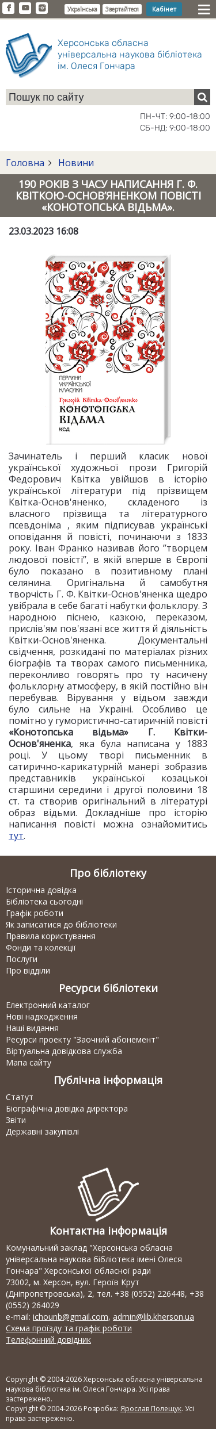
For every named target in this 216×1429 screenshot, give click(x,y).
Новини (75, 162)
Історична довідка (41, 889)
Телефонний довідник (48, 1339)
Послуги (21, 958)
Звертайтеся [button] (122, 9)
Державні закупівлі (42, 1131)
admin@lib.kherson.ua (153, 1316)
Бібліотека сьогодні (44, 901)
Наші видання (32, 1027)
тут (16, 835)
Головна (25, 162)
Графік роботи (34, 912)
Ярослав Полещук (150, 1408)
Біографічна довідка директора (67, 1108)
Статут (19, 1096)
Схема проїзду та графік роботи (69, 1328)
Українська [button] (82, 9)
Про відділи (28, 970)
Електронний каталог (48, 1004)
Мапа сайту (28, 1062)
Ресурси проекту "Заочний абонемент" (82, 1039)
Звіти (16, 1119)
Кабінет (164, 9)
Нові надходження (42, 1016)
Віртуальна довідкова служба (64, 1050)
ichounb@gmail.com (70, 1316)
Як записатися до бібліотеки (61, 924)
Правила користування (51, 935)
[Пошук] (202, 97)
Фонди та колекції (41, 947)
